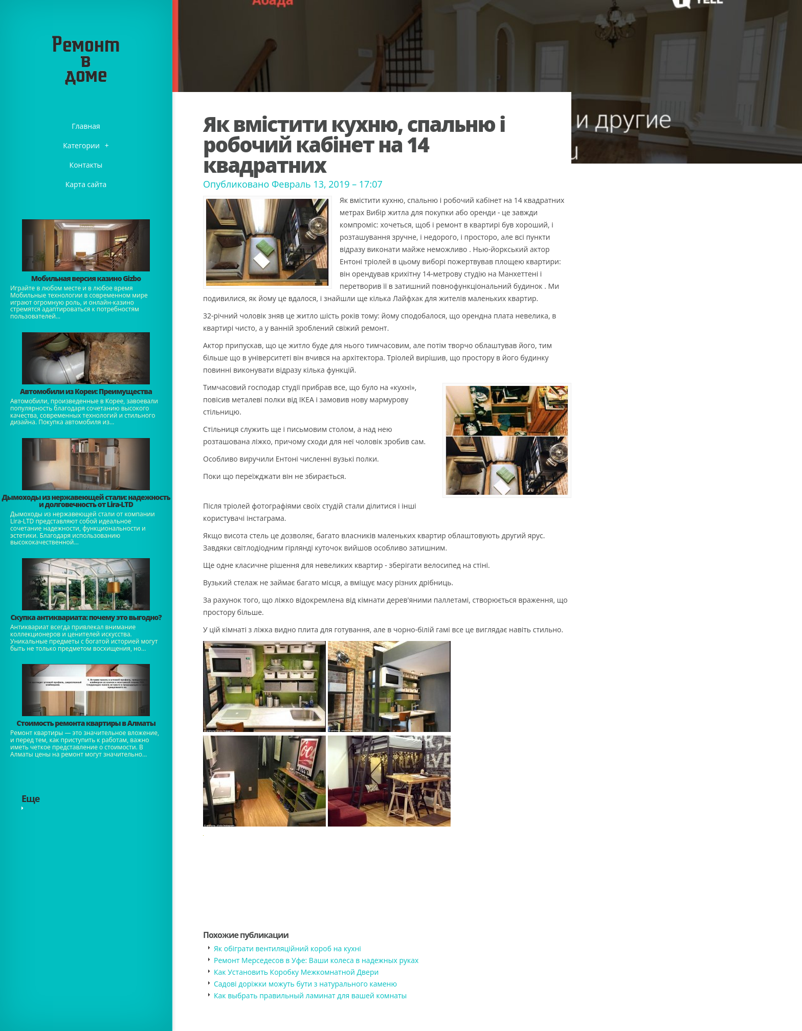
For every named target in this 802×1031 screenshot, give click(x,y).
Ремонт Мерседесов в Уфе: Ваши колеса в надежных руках (316, 960)
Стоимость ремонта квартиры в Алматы (85, 723)
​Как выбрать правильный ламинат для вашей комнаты (310, 995)
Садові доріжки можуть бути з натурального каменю (305, 984)
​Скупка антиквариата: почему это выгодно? (85, 617)
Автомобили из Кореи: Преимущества (86, 391)
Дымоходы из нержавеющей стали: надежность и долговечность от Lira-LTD (86, 500)
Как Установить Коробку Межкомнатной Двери (296, 972)
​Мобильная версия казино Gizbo (86, 278)
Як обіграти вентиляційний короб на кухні (287, 948)
